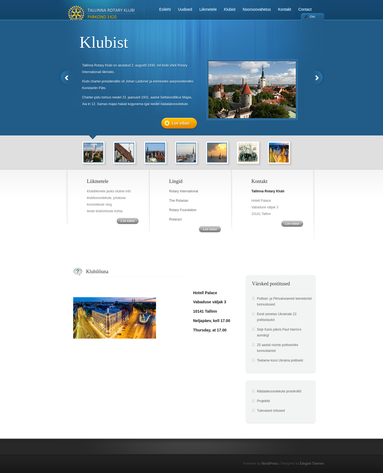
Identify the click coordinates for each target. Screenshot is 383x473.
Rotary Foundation (183, 210)
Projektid (263, 401)
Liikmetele (208, 9)
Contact (304, 9)
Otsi (312, 16)
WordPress (270, 464)
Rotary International (183, 191)
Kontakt (284, 9)
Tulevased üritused (271, 411)
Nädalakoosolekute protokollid (279, 391)
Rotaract (175, 219)
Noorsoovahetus (257, 9)
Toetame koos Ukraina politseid (280, 360)
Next (316, 77)
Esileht (165, 9)
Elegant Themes (312, 464)
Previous (67, 77)
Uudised (185, 9)
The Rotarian (178, 201)
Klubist (230, 9)
